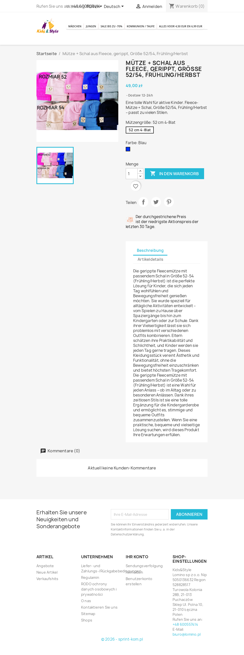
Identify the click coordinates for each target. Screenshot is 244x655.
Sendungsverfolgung (144, 575)
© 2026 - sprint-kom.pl (122, 648)
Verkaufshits (47, 588)
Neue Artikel (47, 581)
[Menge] (132, 182)
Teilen (143, 211)
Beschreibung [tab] (150, 259)
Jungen (107, 24)
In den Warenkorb (174, 183)
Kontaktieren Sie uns (99, 616)
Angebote (45, 575)
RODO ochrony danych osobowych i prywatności (99, 598)
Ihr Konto (137, 566)
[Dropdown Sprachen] (114, 7)
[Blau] (129, 159)
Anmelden (134, 581)
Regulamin (90, 586)
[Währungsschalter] (95, 7)
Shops (86, 629)
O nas (86, 610)
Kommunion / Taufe (91, 37)
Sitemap (88, 623)
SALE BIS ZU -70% (141, 24)
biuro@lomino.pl (187, 643)
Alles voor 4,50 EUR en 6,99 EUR (153, 37)
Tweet (156, 211)
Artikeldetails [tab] (150, 268)
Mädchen (80, 24)
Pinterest (169, 211)
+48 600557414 (185, 633)
